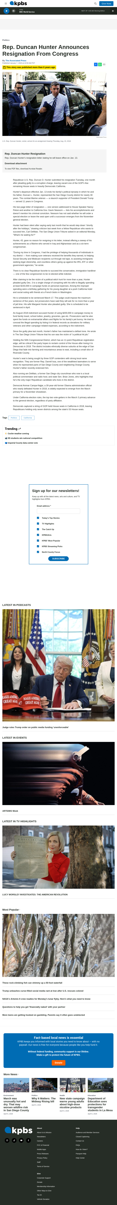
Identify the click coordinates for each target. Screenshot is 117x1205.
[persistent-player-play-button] (6, 12)
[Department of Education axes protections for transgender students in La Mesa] (100, 1085)
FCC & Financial (43, 1145)
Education (92, 1095)
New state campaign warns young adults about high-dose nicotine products (72, 1103)
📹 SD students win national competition (23, 438)
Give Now (106, 3)
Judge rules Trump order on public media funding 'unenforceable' (35, 727)
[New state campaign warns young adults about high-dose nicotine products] (72, 1085)
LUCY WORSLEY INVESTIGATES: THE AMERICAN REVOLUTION (35, 894)
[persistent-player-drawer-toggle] (113, 12)
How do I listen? (82, 1149)
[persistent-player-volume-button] (14, 12)
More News (11, 1074)
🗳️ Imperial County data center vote (21, 443)
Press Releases (43, 1154)
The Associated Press (15, 60)
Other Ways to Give (44, 1191)
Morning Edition (99, 12)
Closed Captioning (82, 1137)
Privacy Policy (42, 1158)
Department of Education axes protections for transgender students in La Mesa (100, 1104)
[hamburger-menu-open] (6, 3)
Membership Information (46, 1186)
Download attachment (16, 163)
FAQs (78, 1145)
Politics (5, 40)
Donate (58, 1062)
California (28, 418)
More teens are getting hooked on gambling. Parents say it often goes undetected (43, 1015)
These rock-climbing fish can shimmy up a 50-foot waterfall (32, 983)
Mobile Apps (41, 1149)
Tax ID (39, 1195)
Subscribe (58, 558)
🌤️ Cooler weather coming (17, 433)
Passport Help (81, 1154)
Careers (40, 1141)
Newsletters (41, 1137)
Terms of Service (43, 1166)
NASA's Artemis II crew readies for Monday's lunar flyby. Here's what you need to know (46, 999)
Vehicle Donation (43, 1199)
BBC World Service (27, 13)
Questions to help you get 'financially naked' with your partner (33, 1007)
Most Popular (11, 909)
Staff (38, 1162)
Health (62, 1095)
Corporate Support (44, 1178)
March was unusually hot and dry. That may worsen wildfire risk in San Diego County (16, 1104)
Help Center (80, 1158)
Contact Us (80, 1141)
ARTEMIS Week (10, 811)
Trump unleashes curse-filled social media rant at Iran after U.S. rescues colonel (42, 991)
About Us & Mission (44, 1132)
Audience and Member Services (87, 1132)
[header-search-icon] (95, 3)
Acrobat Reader (35, 169)
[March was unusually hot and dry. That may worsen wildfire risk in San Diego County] (16, 1085)
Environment (9, 1095)
